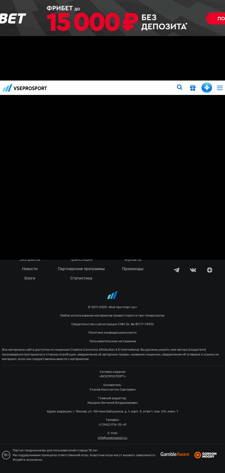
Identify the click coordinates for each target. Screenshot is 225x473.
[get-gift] (193, 88)
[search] (179, 87)
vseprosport (24, 87)
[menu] (220, 88)
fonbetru (112, 236)
